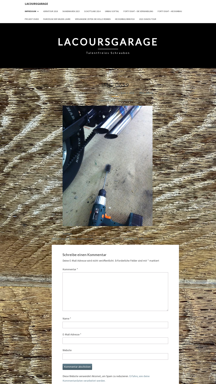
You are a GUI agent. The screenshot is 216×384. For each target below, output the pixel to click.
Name (67, 318)
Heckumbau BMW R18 (125, 19)
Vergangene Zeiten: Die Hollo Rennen (93, 19)
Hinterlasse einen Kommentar (73, 238)
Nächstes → (127, 100)
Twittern (67, 233)
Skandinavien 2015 (71, 11)
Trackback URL (133, 238)
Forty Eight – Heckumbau (170, 11)
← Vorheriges (104, 100)
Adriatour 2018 (50, 11)
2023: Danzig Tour (147, 19)
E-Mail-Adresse (72, 334)
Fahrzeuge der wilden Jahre (56, 19)
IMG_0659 (146, 92)
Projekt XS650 (32, 19)
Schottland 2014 (92, 11)
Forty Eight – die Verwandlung (138, 11)
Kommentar (70, 269)
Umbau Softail (112, 11)
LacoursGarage (36, 4)
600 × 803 (127, 92)
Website (67, 350)
